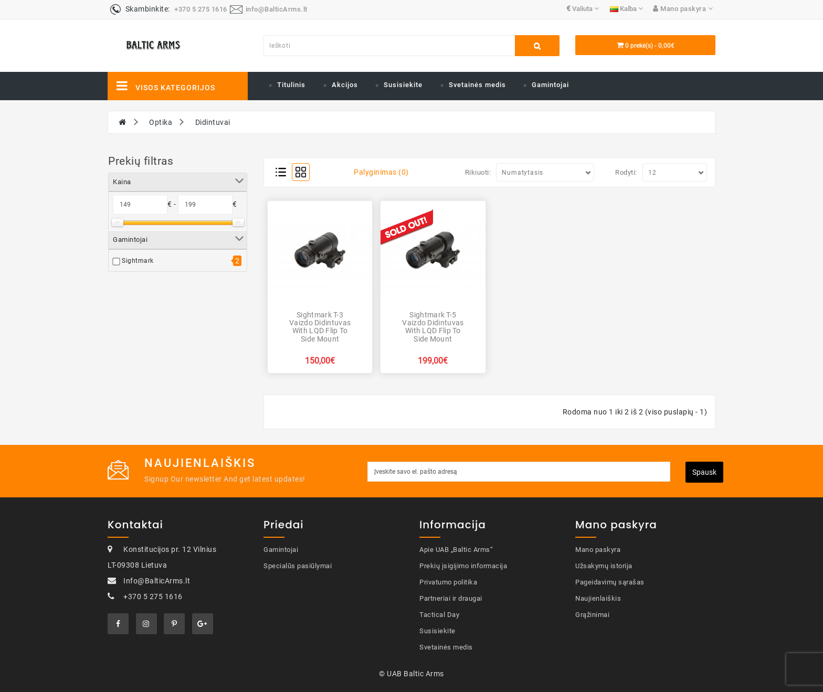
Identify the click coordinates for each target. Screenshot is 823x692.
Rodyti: (626, 172)
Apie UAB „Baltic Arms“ (456, 549)
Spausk (704, 472)
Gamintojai (550, 85)
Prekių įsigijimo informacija (463, 566)
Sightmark (138, 260)
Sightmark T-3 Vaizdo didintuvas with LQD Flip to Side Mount (320, 327)
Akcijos (345, 85)
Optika (160, 122)
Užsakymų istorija (603, 566)
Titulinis (291, 85)
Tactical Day (439, 615)
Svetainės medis (477, 85)
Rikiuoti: (478, 172)
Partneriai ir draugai (450, 598)
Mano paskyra (597, 549)
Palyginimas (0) (381, 172)
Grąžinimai (592, 615)
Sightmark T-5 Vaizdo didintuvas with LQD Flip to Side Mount (432, 327)
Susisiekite (403, 85)
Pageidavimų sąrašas (610, 582)
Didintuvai (212, 122)
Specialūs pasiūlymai (297, 566)
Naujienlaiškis (598, 598)
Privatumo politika (448, 582)
